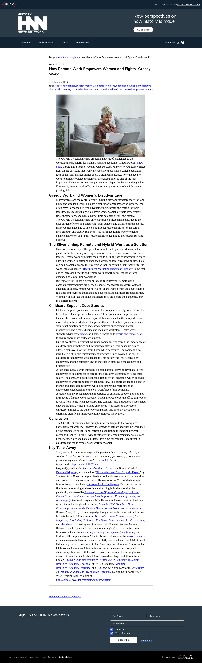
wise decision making (104, 85)
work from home (97, 89)
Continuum (119, 629)
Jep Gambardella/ (85, 464)
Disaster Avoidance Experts (98, 468)
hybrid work (112, 89)
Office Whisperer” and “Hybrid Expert (118, 472)
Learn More (146, 639)
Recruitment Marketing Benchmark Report (107, 268)
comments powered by (65, 596)
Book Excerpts (46, 42)
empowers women (143, 89)
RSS (99, 567)
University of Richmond (188, 4)
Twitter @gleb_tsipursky (112, 559)
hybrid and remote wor (129, 333)
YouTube (85, 567)
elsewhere (66, 524)
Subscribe (143, 29)
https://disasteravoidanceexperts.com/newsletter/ (83, 579)
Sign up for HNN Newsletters (60, 657)
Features (26, 42)
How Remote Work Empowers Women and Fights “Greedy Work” (115, 57)
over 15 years (137, 536)
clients (82, 333)
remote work (126, 89)
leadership (60, 85)
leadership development (128, 85)
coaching (99, 532)
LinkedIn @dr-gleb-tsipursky (81, 559)
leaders (84, 89)
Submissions (82, 42)
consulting (87, 532)
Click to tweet (108, 460)
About (65, 42)
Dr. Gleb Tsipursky (67, 472)
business (70, 85)
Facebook (85, 563)
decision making (84, 85)
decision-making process (67, 89)
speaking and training (122, 532)
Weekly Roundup (122, 633)
